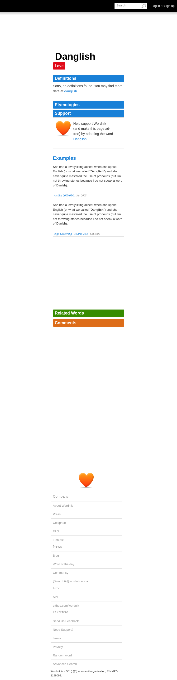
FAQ (56, 531)
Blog (56, 555)
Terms (57, 638)
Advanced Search (65, 664)
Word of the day (63, 564)
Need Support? (63, 629)
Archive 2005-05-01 (65, 195)
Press (57, 514)
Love (59, 66)
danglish (70, 91)
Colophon (59, 523)
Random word (62, 655)
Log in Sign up (163, 6)
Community (60, 573)
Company (61, 496)
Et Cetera (60, 612)
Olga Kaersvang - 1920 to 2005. (71, 233)
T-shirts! (58, 540)
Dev (56, 588)
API (55, 597)
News (57, 546)
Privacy (58, 647)
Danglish (80, 139)
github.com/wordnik (66, 605)
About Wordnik (63, 505)
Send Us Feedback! (66, 621)
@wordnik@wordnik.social (71, 581)
